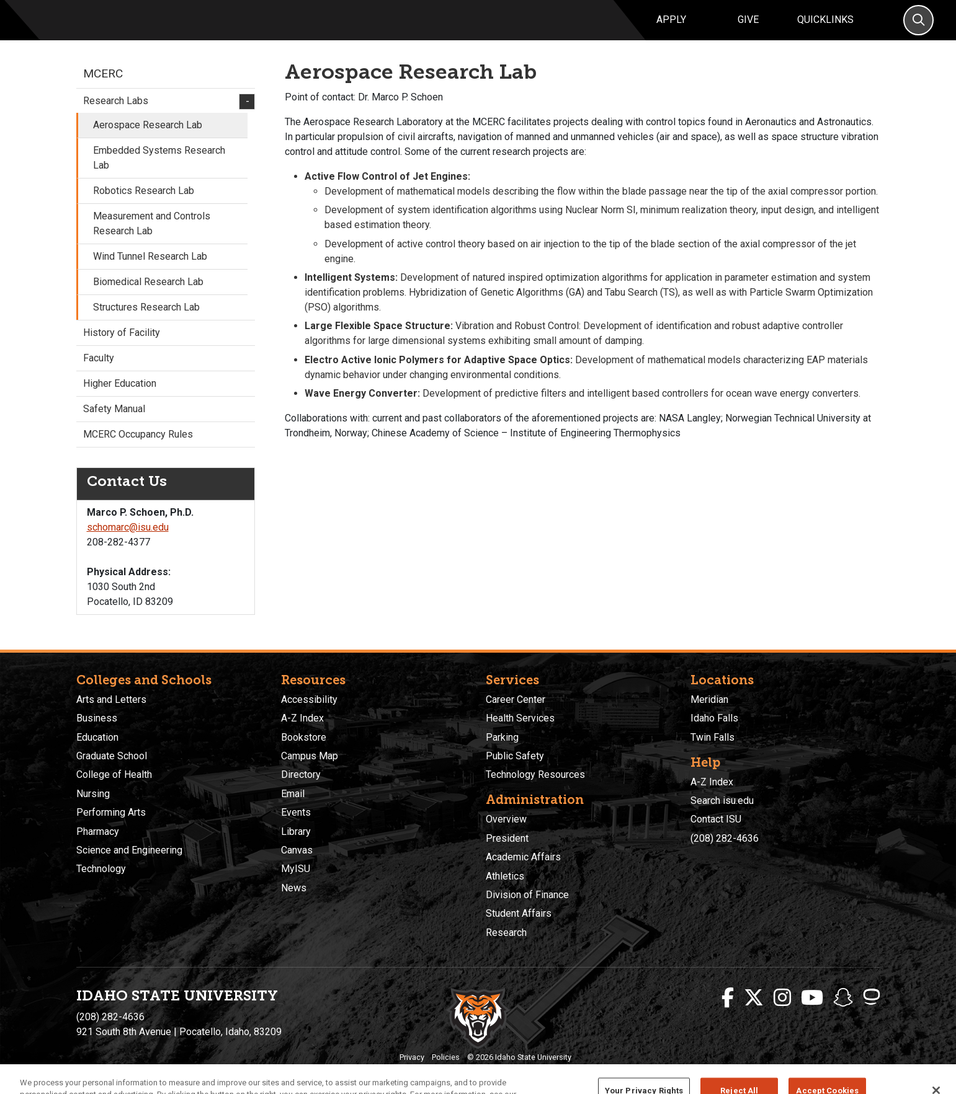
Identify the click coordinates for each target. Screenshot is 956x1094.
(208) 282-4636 (724, 838)
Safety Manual (114, 423)
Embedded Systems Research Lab (159, 172)
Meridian (709, 699)
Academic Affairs (523, 857)
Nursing (93, 794)
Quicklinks (825, 27)
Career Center (515, 699)
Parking (502, 737)
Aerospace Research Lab (147, 139)
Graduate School (111, 756)
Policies (446, 1057)
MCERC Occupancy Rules (138, 448)
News (293, 888)
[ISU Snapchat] (843, 998)
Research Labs (165, 116)
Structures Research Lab (146, 321)
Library (296, 831)
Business (96, 718)
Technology (101, 869)
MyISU (295, 869)
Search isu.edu (722, 800)
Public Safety (515, 756)
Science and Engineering (129, 850)
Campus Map (309, 756)
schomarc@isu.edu (128, 542)
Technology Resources (535, 774)
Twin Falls (712, 737)
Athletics (505, 876)
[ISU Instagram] (782, 998)
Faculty (98, 372)
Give (748, 27)
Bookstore (303, 737)
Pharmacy (97, 831)
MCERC (103, 88)
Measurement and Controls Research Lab (151, 237)
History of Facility (121, 347)
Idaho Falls (714, 718)
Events (296, 812)
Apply (671, 27)
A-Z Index (302, 718)
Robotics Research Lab (143, 205)
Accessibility (309, 699)
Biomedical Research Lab (148, 296)
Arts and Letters (111, 699)
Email (293, 794)
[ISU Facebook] (727, 998)
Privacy (412, 1057)
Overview (506, 819)
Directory (301, 774)
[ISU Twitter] (754, 998)
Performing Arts (111, 812)
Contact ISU (715, 819)
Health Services (520, 718)
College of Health (114, 774)
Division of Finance (527, 895)
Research (506, 932)
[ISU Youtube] (812, 998)
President (507, 838)
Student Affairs (519, 913)
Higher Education (119, 398)
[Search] (918, 27)
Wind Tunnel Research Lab (150, 270)
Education (97, 737)
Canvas (297, 850)
